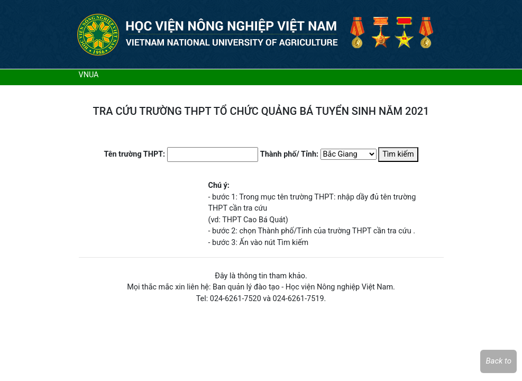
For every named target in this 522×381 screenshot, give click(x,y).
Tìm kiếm (398, 154)
